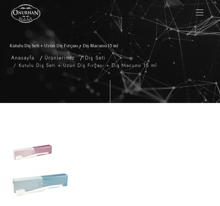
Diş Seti (95, 58)
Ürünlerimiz (60, 58)
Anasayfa (23, 58)
